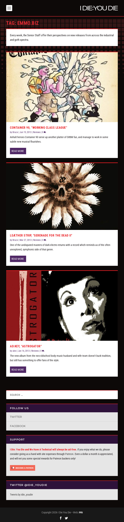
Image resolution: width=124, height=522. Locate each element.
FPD (81, 512)
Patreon (69, 454)
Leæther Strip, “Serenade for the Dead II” (41, 235)
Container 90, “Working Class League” (38, 127)
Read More (17, 151)
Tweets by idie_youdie (21, 494)
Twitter (16, 417)
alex (14, 351)
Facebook (18, 426)
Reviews (36, 132)
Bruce (15, 132)
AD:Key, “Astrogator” (26, 346)
